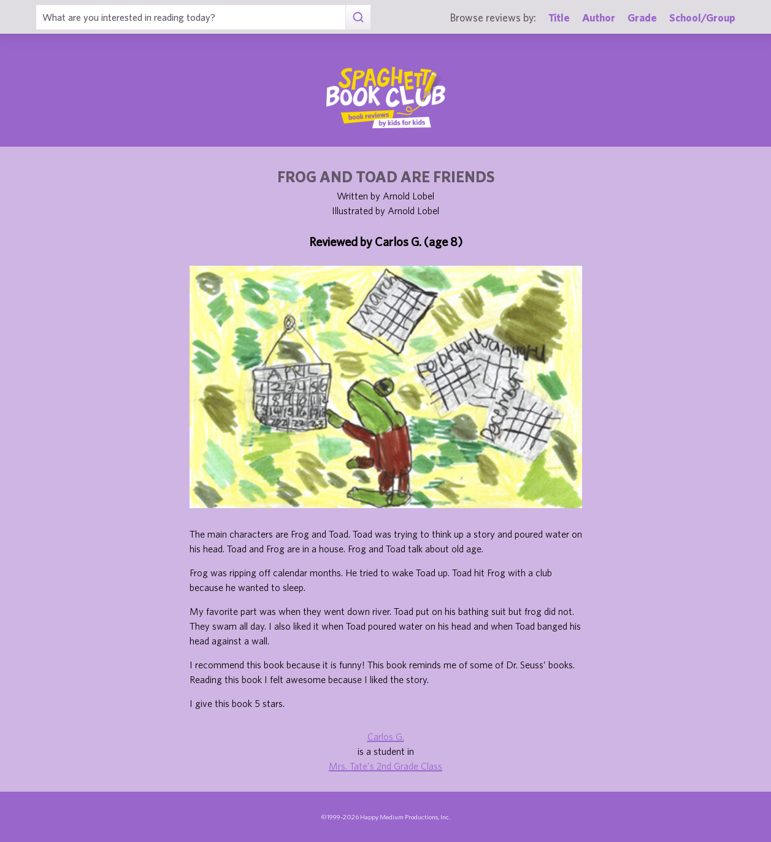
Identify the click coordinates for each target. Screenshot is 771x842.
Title (559, 17)
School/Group (702, 17)
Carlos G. (385, 736)
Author (598, 17)
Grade (642, 17)
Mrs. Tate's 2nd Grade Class (385, 765)
